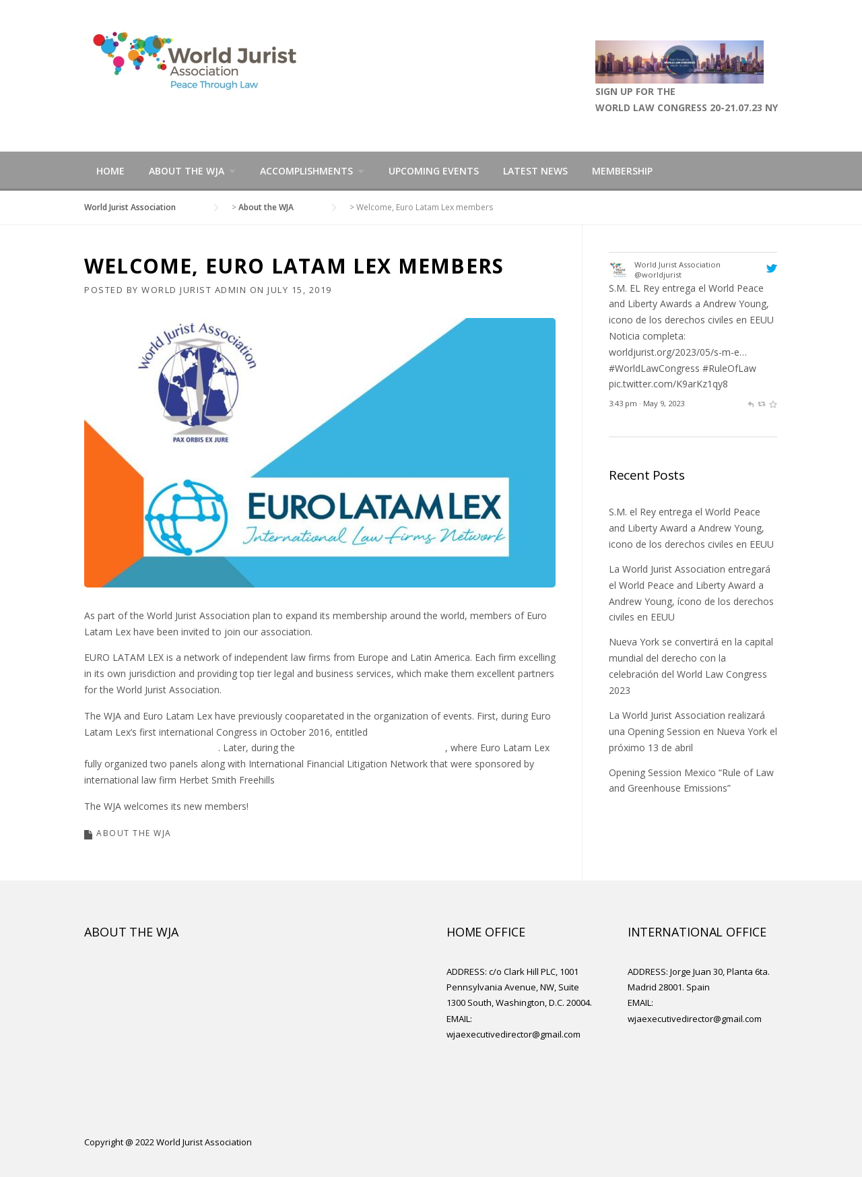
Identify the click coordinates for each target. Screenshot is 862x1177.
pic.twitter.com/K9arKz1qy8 (668, 383)
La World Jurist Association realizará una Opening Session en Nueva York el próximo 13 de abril (693, 731)
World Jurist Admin (193, 290)
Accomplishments (306, 170)
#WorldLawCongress (654, 368)
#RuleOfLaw (729, 368)
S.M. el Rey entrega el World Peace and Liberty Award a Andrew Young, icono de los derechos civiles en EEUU (691, 527)
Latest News (535, 170)
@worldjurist (658, 274)
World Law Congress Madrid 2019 (371, 747)
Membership (622, 170)
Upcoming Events (434, 170)
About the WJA (186, 170)
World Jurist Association (677, 264)
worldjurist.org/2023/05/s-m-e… (678, 352)
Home (110, 170)
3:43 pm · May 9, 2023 (646, 403)
